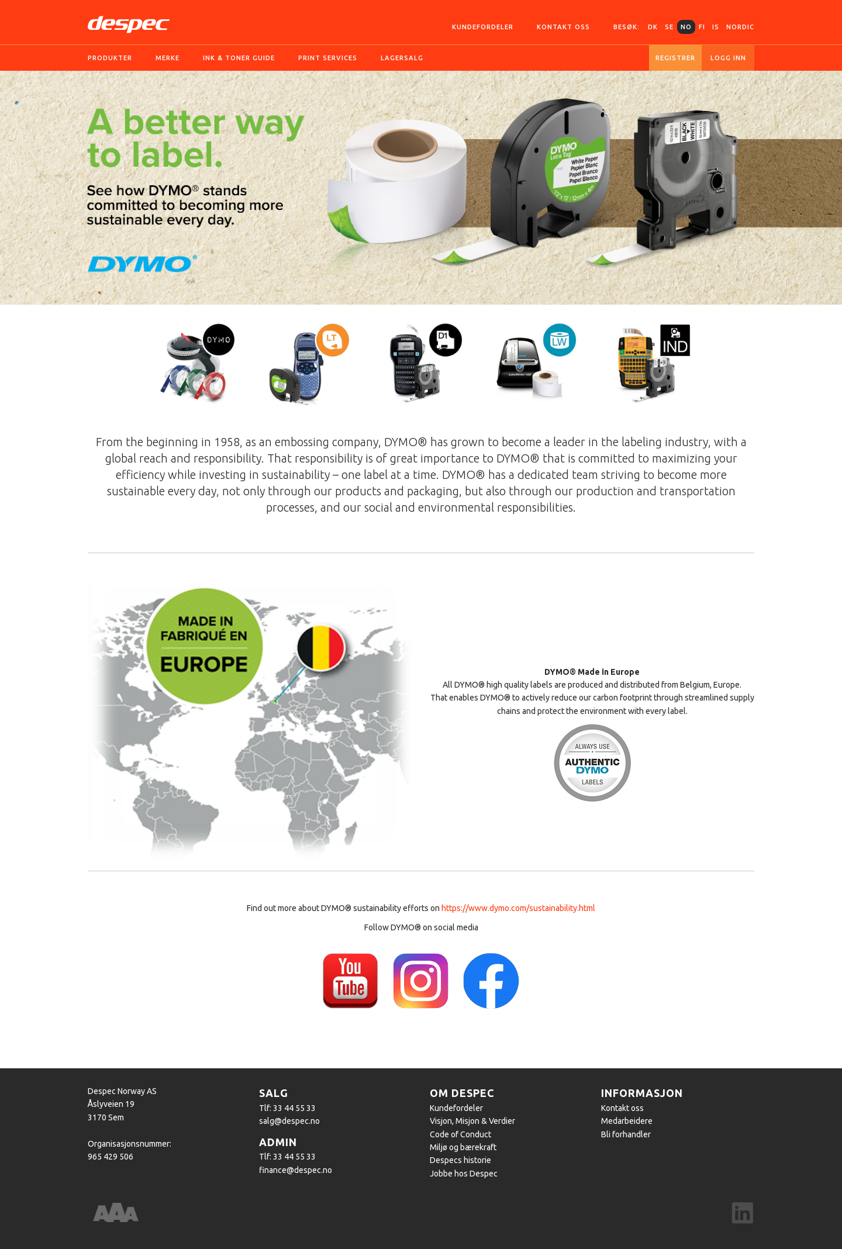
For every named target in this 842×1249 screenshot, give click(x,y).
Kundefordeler (482, 26)
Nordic (740, 26)
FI (702, 26)
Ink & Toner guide (239, 57)
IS (715, 26)
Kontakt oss (563, 26)
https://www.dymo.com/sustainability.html (518, 908)
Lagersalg (402, 57)
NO (686, 26)
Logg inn (728, 57)
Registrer (675, 57)
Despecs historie (460, 1160)
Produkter (110, 57)
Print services (327, 57)
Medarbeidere (627, 1121)
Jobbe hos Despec (464, 1173)
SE (669, 26)
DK (653, 26)
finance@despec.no (295, 1170)
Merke (168, 57)
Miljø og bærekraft (463, 1147)
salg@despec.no (289, 1121)
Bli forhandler (626, 1134)
